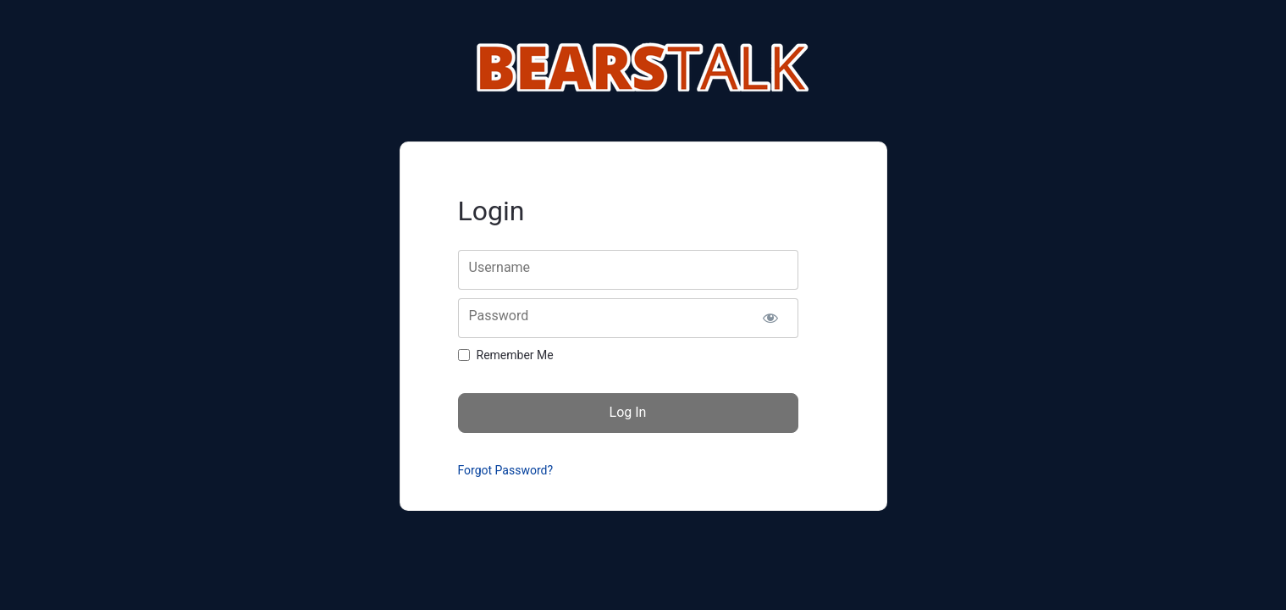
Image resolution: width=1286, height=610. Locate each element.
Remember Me (515, 355)
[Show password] (770, 318)
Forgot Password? (506, 470)
